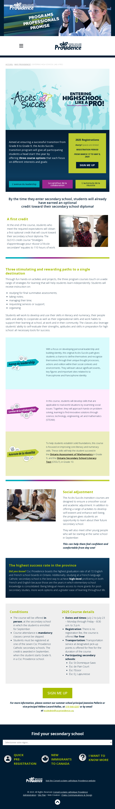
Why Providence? (22, 64)
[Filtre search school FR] (57, 742)
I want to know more (98, 757)
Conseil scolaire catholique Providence (70, 791)
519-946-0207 (72, 706)
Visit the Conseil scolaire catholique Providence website (70, 780)
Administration (29, 795)
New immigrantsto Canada (61, 759)
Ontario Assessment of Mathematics (71, 454)
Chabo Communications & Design (76, 795)
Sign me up (87, 165)
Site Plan (42, 795)
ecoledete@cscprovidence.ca (58, 710)
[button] (21, 45)
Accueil (9, 64)
